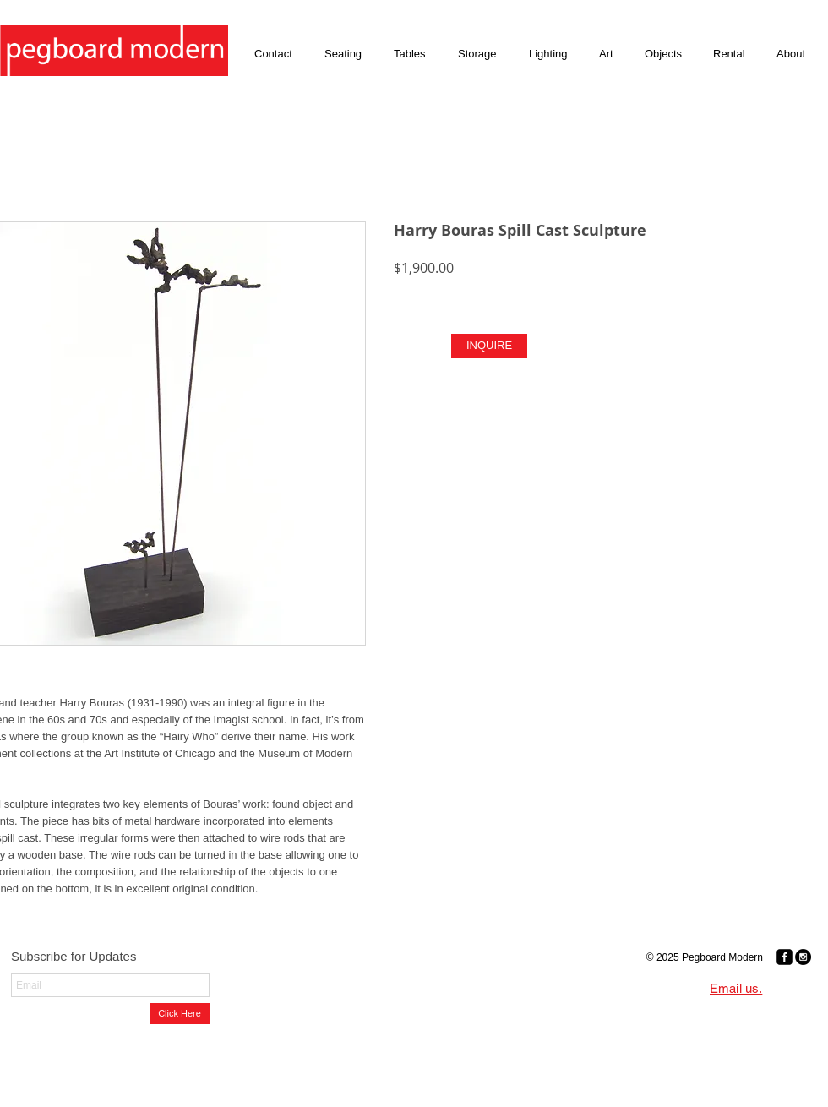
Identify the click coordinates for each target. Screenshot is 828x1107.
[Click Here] (180, 1013)
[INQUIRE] (489, 346)
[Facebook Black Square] (784, 957)
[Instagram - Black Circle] (803, 957)
